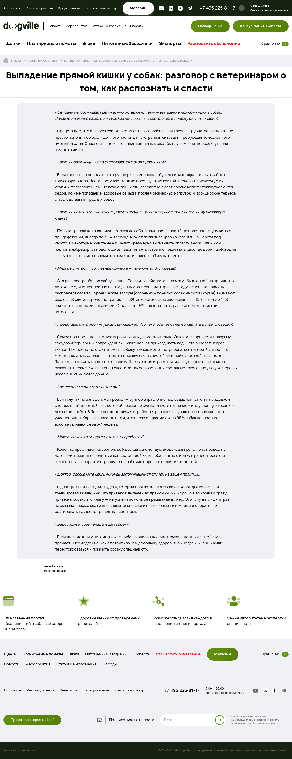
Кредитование (70, 8)
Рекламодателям (39, 8)
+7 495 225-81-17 (217, 8)
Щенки (13, 44)
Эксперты (170, 44)
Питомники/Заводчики (127, 44)
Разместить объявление (213, 44)
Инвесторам (70, 690)
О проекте (12, 8)
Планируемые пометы (51, 44)
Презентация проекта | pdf (32, 720)
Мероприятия (76, 26)
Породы (136, 26)
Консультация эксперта (260, 26)
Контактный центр (101, 8)
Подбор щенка (210, 26)
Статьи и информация (108, 26)
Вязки (88, 44)
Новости (54, 26)
